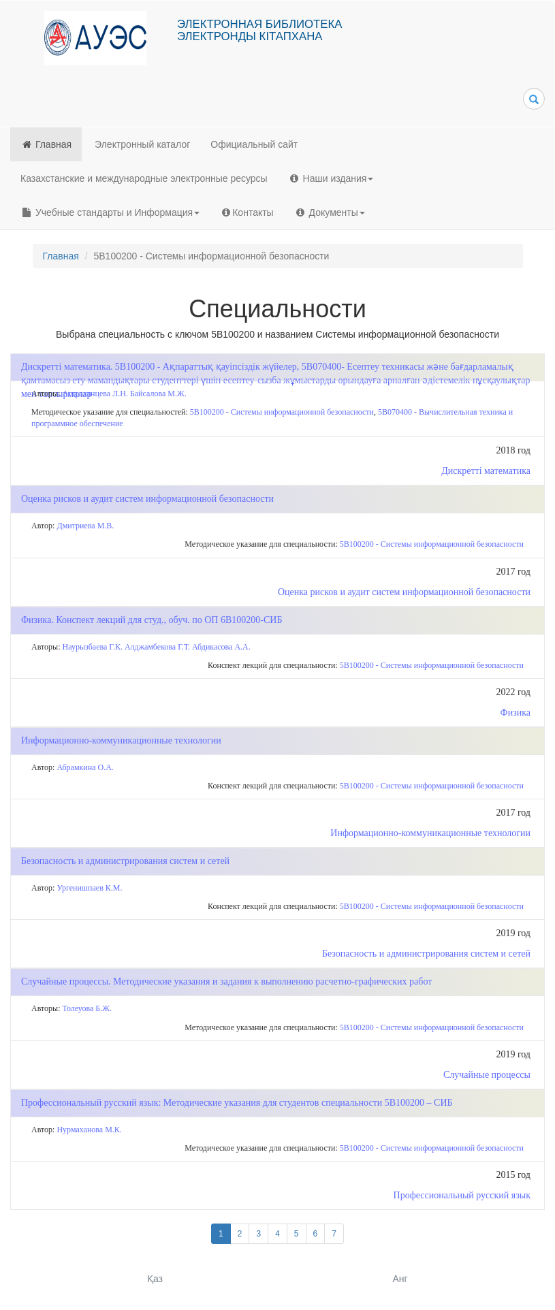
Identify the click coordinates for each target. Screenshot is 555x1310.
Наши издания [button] (331, 178)
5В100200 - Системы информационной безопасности (282, 412)
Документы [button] (329, 212)
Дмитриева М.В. (85, 525)
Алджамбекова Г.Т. (157, 647)
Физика (515, 712)
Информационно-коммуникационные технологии (430, 833)
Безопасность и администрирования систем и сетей (426, 953)
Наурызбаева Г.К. (93, 647)
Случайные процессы (486, 1075)
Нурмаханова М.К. (89, 1129)
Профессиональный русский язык (462, 1195)
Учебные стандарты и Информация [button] (110, 212)
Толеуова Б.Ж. (87, 1008)
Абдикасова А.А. (221, 647)
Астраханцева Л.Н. (95, 393)
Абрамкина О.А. (85, 767)
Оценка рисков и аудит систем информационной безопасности (404, 592)
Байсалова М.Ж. (158, 393)
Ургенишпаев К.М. (89, 888)
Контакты (246, 212)
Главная (46, 144)
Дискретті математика (485, 471)
